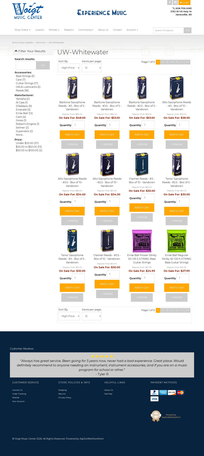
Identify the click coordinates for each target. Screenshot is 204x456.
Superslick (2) (24, 131)
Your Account (18, 401)
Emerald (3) (23, 109)
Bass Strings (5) (25, 76)
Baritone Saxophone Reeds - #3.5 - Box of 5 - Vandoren (107, 106)
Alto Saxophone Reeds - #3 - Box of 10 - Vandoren (176, 106)
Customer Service (25, 382)
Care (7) (21, 79)
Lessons (39, 29)
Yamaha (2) (23, 98)
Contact (117, 29)
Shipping (62, 390)
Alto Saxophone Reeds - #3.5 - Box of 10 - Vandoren (72, 182)
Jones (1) (21, 120)
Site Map (108, 394)
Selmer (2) (22, 127)
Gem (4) (21, 116)
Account (132, 29)
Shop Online (22, 29)
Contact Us (17, 390)
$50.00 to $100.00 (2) (29, 150)
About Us (103, 29)
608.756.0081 (184, 8)
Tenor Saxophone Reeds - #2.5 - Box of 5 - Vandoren (176, 182)
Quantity (65, 125)
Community (86, 29)
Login (184, 2)
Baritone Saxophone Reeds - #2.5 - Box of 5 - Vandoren (141, 106)
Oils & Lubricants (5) (28, 86)
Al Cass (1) (22, 102)
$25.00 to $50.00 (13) (29, 146)
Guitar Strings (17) (27, 83)
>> (187, 61)
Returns (62, 394)
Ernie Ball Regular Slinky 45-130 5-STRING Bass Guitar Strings (176, 259)
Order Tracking (19, 394)
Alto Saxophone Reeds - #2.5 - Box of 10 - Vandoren (107, 182)
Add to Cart (72, 134)
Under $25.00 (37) (27, 143)
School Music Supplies (22, 42)
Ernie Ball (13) (24, 113)
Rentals (54, 29)
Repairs (69, 29)
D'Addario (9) (24, 106)
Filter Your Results (30, 51)
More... (20, 134)
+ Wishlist (72, 144)
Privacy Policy (64, 397)
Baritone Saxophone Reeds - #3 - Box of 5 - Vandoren (72, 106)
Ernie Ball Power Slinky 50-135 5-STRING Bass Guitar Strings (141, 259)
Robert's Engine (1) (27, 123)
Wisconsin (41, 42)
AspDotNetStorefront (92, 438)
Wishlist (15, 397)
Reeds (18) (22, 90)
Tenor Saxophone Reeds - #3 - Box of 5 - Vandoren (72, 259)
